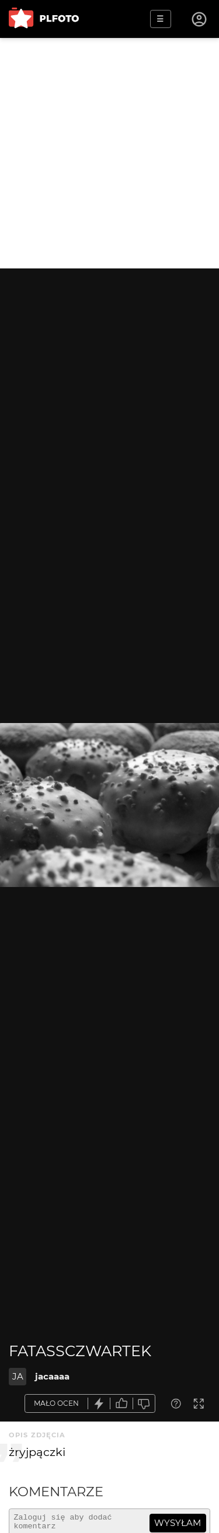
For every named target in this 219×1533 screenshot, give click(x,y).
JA (17, 1376)
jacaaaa (52, 1376)
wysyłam (177, 1522)
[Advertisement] (109, 153)
